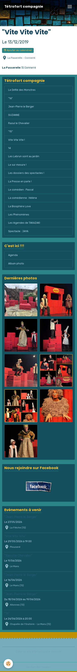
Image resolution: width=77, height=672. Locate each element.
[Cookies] (8, 663)
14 (9, 148)
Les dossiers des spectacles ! (26, 173)
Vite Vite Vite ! (16, 139)
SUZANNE (14, 115)
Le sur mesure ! (17, 164)
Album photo (16, 263)
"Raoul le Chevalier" (18, 555)
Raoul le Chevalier (19, 123)
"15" (10, 131)
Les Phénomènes (18, 214)
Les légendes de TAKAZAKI (24, 222)
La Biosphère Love (19, 206)
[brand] (24, 6)
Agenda (13, 255)
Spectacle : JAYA (18, 231)
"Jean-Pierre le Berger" (21, 517)
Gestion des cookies (38, 667)
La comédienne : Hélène (22, 197)
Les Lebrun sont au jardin (23, 156)
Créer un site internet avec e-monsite (38, 651)
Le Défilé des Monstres (22, 89)
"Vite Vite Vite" (15, 536)
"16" (10, 98)
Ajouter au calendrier (18, 50)
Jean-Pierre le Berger (21, 106)
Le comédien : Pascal (20, 189)
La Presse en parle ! (20, 181)
